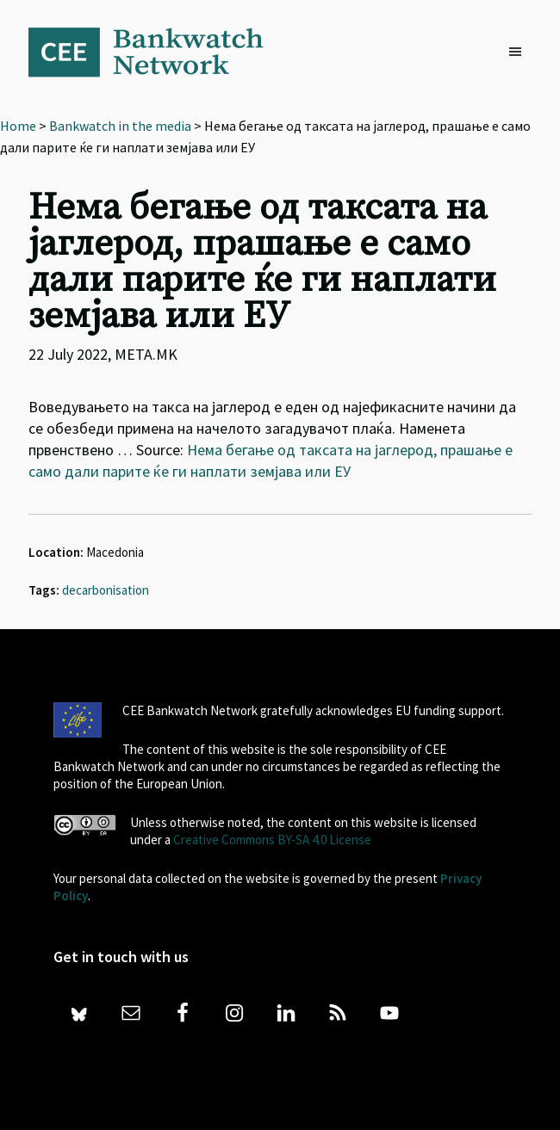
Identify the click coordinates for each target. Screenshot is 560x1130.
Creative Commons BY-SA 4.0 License (272, 839)
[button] (519, 52)
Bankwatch (157, 51)
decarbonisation (105, 590)
